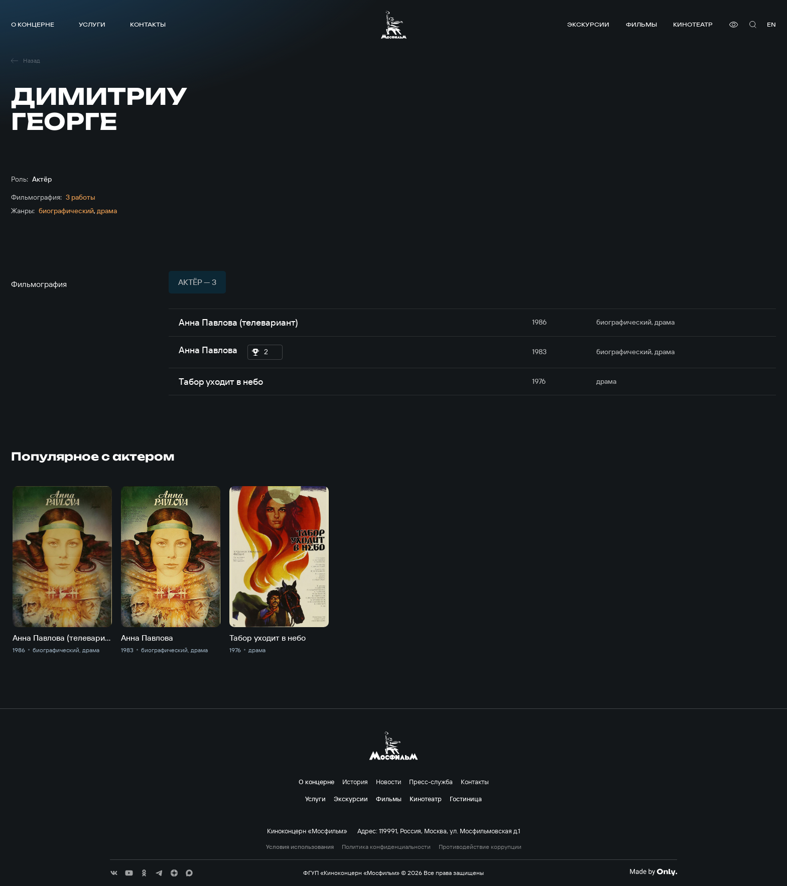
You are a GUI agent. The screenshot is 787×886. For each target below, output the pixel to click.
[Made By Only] (653, 872)
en (771, 24)
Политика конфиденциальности (386, 846)
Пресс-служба (431, 782)
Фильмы (641, 24)
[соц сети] (114, 873)
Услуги (92, 24)
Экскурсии (588, 24)
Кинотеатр (693, 24)
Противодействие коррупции (480, 846)
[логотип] (394, 24)
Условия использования (300, 846)
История (355, 782)
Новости (388, 782)
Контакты (148, 24)
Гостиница (466, 799)
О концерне (32, 24)
